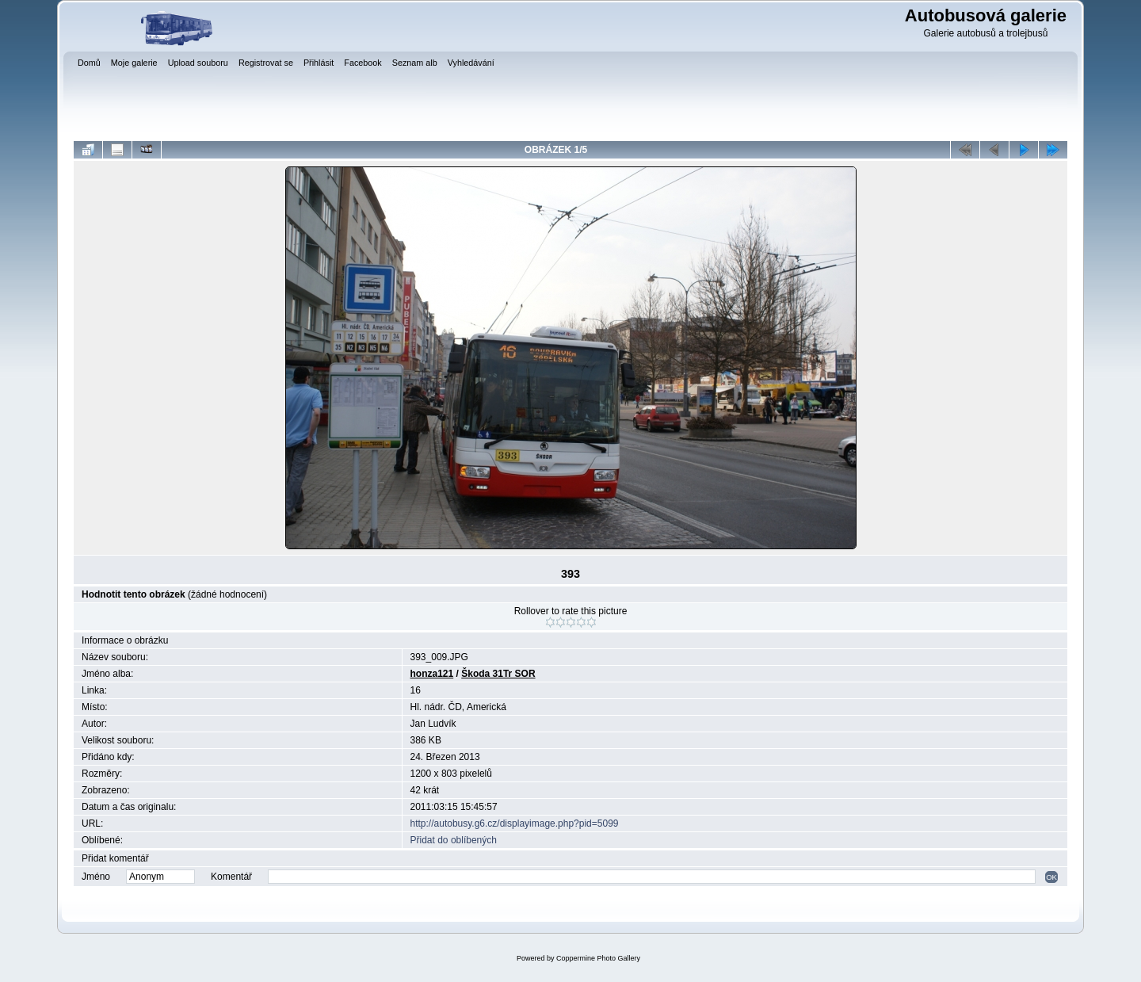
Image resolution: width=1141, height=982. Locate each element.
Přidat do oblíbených (453, 840)
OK (1051, 877)
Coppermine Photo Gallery (598, 958)
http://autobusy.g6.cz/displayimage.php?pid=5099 (514, 823)
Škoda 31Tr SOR (498, 673)
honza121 (432, 673)
